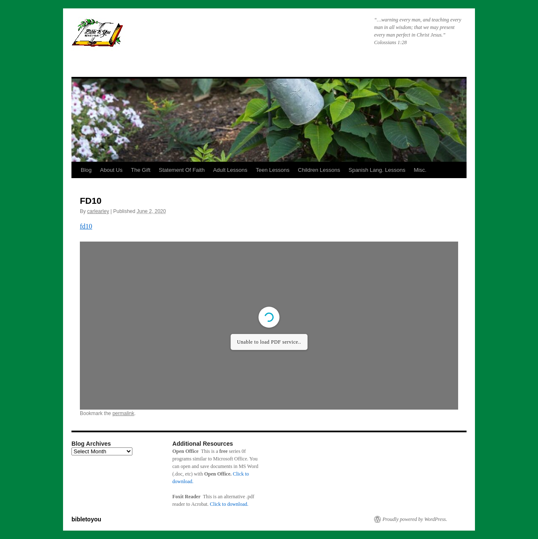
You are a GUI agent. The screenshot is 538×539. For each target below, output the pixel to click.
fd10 (86, 226)
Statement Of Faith (182, 170)
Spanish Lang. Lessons (376, 170)
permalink (123, 413)
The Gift (140, 170)
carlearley (98, 211)
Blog (86, 170)
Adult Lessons (230, 170)
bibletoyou (177, 35)
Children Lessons (319, 170)
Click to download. (229, 504)
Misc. (420, 170)
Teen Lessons (273, 170)
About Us (111, 170)
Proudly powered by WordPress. (414, 519)
